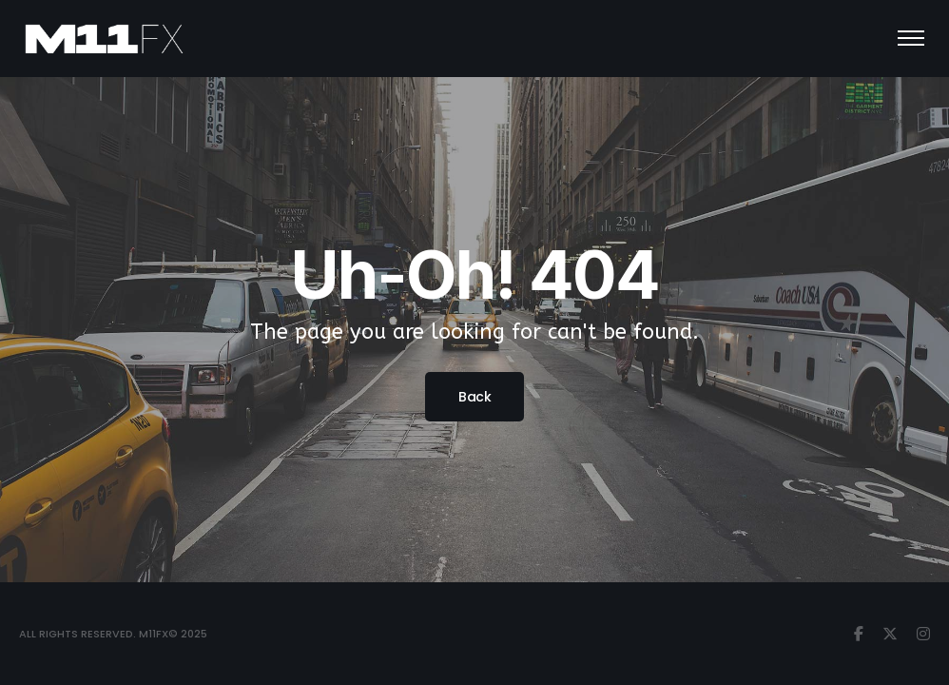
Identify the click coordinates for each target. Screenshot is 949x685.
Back (474, 396)
